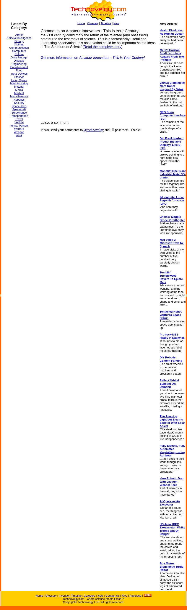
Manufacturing (19, 83)
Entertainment (19, 67)
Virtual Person (19, 125)
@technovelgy (94, 130)
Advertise (135, 595)
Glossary (92, 23)
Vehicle (19, 122)
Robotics (19, 99)
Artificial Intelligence (19, 38)
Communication (19, 47)
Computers (19, 51)
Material (19, 86)
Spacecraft (19, 109)
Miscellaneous (19, 96)
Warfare (19, 128)
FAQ (124, 595)
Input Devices (19, 73)
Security (19, 102)
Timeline (106, 23)
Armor (19, 34)
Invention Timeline (70, 595)
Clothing (19, 44)
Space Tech (19, 106)
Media (19, 90)
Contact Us (112, 595)
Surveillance (19, 112)
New (116, 23)
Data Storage (19, 57)
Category (89, 595)
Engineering (18, 64)
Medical (19, 93)
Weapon (19, 132)
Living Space (19, 80)
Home (81, 23)
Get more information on (93, 57)
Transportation (19, 115)
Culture (19, 54)
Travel (19, 119)
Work (19, 135)
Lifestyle (19, 77)
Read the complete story (102, 47)
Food (19, 70)
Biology (19, 41)
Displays (19, 60)
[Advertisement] (18, 205)
